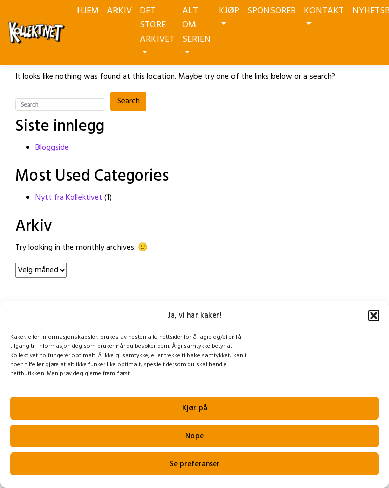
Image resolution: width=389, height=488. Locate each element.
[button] (374, 315)
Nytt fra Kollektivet (68, 197)
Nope (194, 436)
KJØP (229, 14)
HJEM (88, 11)
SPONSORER (271, 11)
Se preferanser (195, 464)
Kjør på (194, 408)
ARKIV (119, 11)
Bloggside (52, 147)
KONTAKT (324, 14)
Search (128, 101)
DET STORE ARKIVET (157, 28)
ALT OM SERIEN (196, 28)
